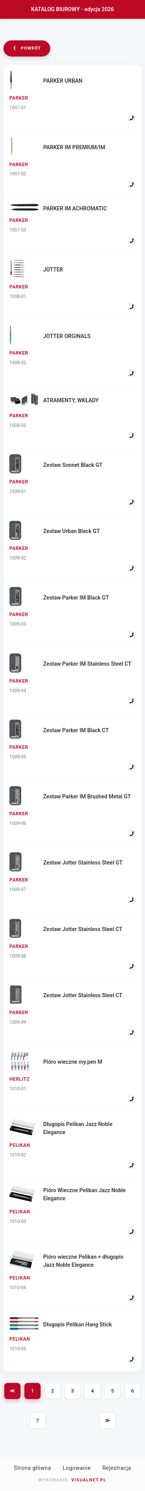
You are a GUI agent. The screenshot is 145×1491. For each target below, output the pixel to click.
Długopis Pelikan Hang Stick (77, 1324)
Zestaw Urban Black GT (71, 531)
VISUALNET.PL (88, 1480)
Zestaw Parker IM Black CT (76, 730)
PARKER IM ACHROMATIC (75, 208)
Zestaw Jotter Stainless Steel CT (83, 929)
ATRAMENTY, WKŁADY (71, 400)
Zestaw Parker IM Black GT (76, 598)
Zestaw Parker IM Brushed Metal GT (87, 796)
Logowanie (77, 1468)
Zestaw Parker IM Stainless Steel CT (87, 664)
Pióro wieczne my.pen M (72, 1062)
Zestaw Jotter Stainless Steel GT (83, 863)
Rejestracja (116, 1468)
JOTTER (53, 270)
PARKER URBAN (63, 81)
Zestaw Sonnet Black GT (72, 465)
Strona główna (32, 1468)
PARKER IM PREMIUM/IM (74, 147)
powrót (27, 47)
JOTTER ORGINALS (66, 336)
